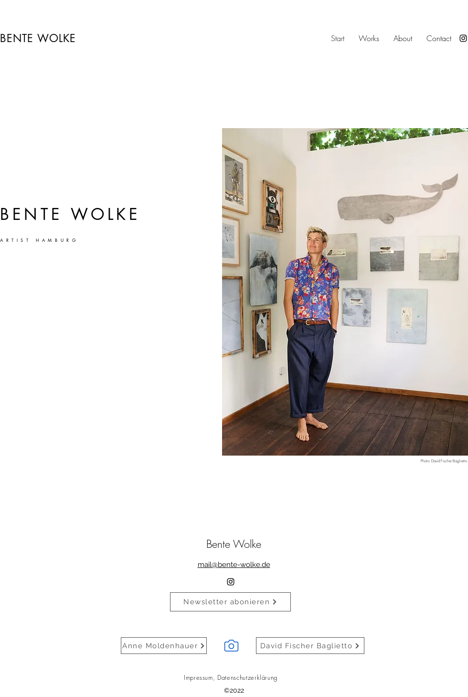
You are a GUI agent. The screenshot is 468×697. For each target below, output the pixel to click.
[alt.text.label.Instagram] (463, 38)
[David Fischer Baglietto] (310, 645)
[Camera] (231, 645)
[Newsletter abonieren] (230, 601)
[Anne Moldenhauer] (164, 645)
